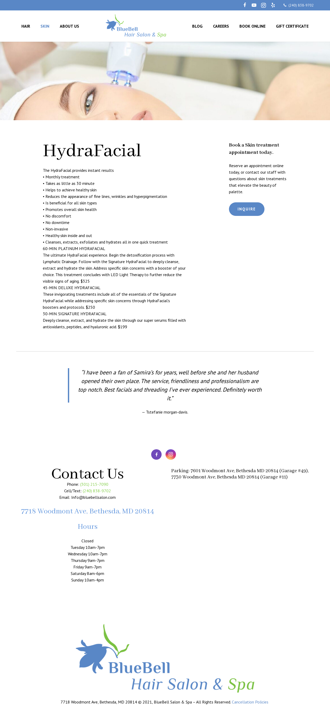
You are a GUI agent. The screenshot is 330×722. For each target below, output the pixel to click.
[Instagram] (263, 5)
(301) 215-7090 (94, 484)
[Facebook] (244, 5)
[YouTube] (254, 5)
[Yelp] (273, 5)
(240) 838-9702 (301, 5)
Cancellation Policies (250, 702)
